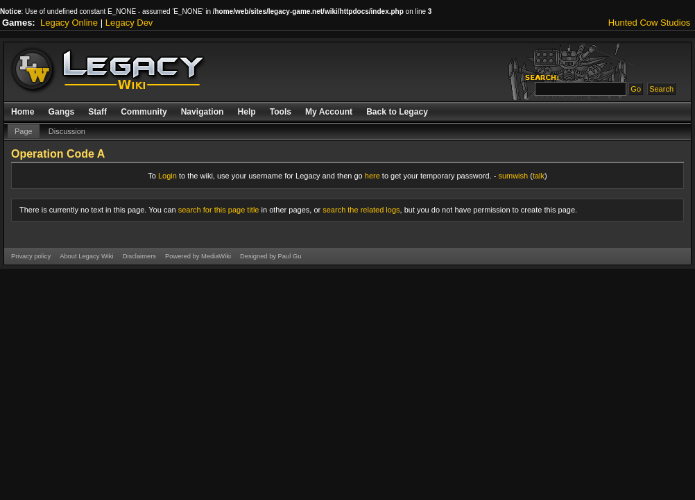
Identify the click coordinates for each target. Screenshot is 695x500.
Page (24, 131)
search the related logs (361, 210)
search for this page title (218, 210)
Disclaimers (139, 256)
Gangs (62, 112)
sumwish (513, 176)
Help (246, 112)
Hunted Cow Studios (649, 22)
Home (23, 112)
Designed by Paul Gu (270, 256)
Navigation (202, 112)
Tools (280, 112)
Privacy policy (31, 256)
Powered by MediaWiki (198, 256)
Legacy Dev (129, 22)
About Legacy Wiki (86, 256)
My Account (328, 112)
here (372, 176)
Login (167, 176)
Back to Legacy (397, 112)
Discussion (67, 131)
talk (538, 176)
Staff (97, 112)
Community (144, 112)
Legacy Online (69, 22)
